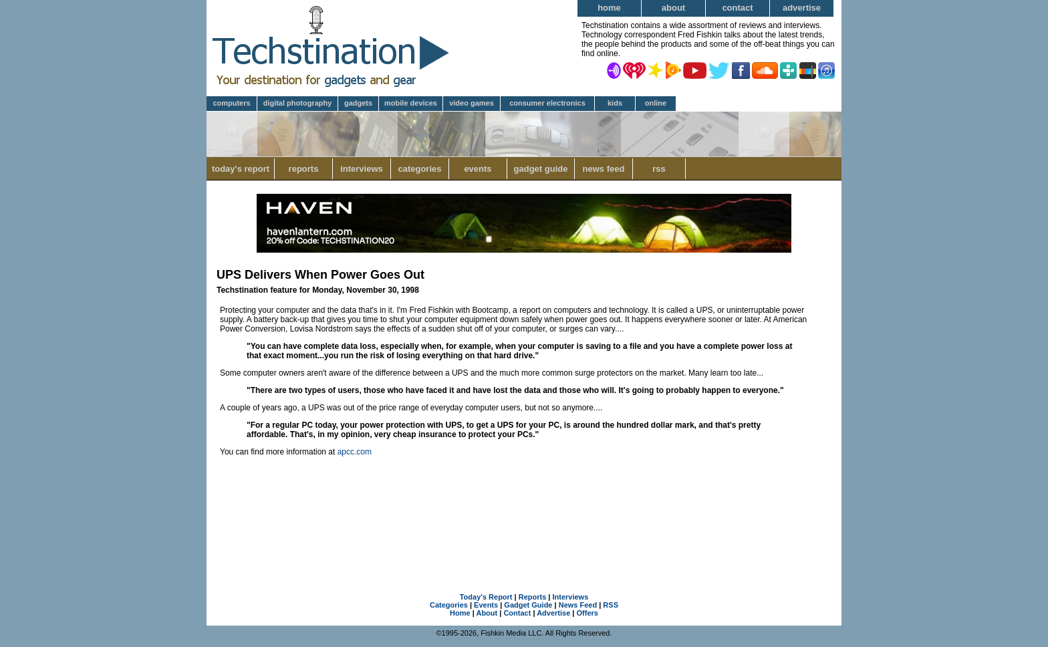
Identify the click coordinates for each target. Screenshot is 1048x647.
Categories (419, 169)
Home (609, 8)
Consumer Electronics (547, 103)
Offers (587, 613)
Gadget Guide (541, 169)
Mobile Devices (410, 103)
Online (655, 103)
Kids (615, 103)
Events (477, 169)
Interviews (361, 169)
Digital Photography (297, 103)
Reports (304, 169)
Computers (231, 103)
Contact (737, 8)
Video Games (471, 103)
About (673, 8)
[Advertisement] (524, 510)
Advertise (802, 8)
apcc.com (355, 452)
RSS (659, 169)
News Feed (604, 169)
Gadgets (358, 103)
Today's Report (240, 169)
